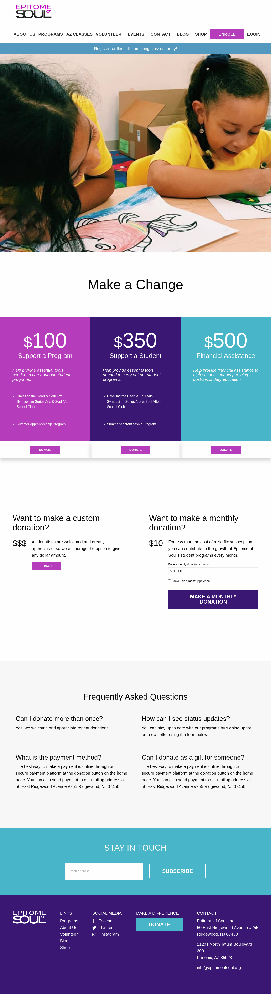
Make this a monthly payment (191, 581)
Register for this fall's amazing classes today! (135, 48)
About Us (24, 34)
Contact (161, 34)
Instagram (105, 934)
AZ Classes (79, 34)
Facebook (104, 921)
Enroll (226, 34)
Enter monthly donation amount (188, 564)
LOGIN (253, 34)
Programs (50, 34)
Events (136, 34)
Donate (45, 449)
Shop (201, 34)
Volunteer (108, 34)
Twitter (102, 927)
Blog (183, 34)
